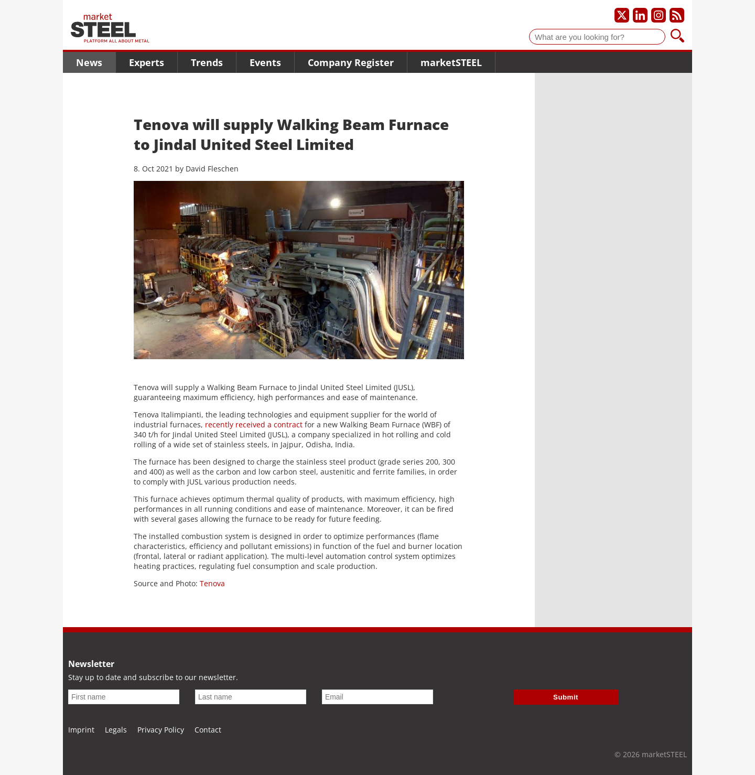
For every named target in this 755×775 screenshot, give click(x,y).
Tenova (212, 583)
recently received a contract (254, 424)
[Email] (377, 697)
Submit (565, 697)
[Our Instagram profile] (658, 15)
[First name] (123, 697)
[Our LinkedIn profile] (640, 15)
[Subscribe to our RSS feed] (677, 15)
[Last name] (250, 697)
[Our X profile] (621, 15)
